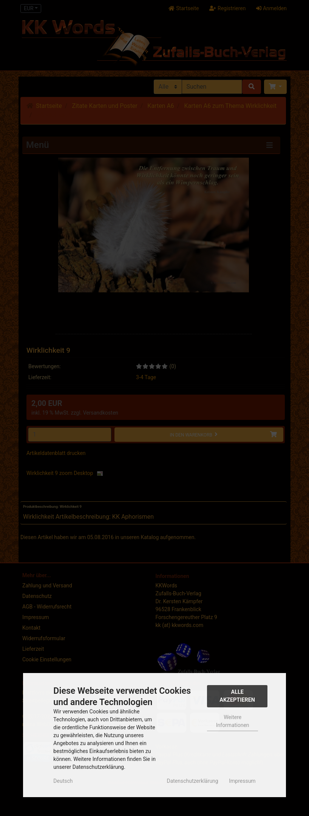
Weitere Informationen (232, 721)
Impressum (242, 781)
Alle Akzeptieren (237, 696)
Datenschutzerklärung (192, 781)
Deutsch (63, 781)
